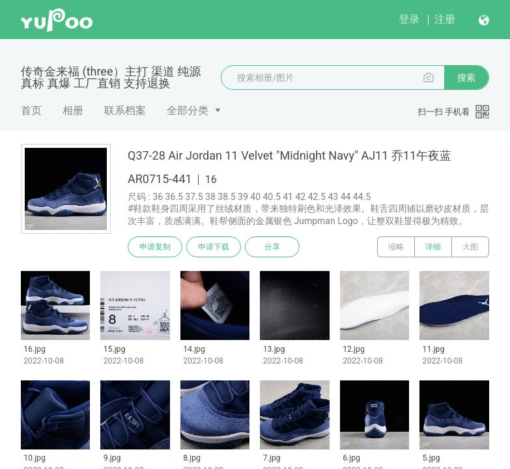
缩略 (396, 246)
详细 (433, 246)
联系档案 (125, 110)
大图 (470, 246)
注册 (444, 19)
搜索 (466, 77)
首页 (31, 110)
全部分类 (187, 110)
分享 (272, 246)
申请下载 (213, 246)
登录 (409, 19)
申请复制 (155, 246)
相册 (73, 110)
